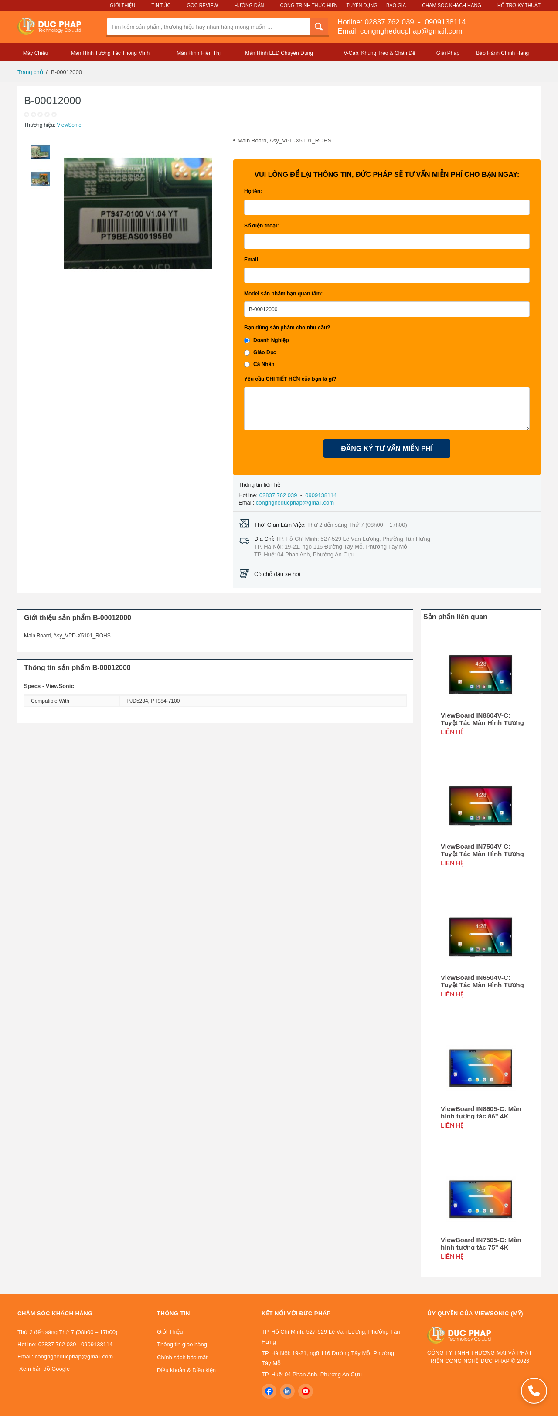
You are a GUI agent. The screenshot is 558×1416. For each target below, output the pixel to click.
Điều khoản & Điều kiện (186, 1370)
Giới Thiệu (122, 5)
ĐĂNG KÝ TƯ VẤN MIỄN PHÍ (387, 448)
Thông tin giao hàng (182, 1344)
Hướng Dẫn (249, 5)
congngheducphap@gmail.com (295, 502)
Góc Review (202, 5)
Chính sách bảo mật (182, 1357)
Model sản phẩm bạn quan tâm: (283, 294)
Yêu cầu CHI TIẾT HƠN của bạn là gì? (290, 379)
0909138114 (444, 22)
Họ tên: (253, 191)
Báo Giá (396, 5)
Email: (252, 260)
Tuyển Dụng (361, 5)
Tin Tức (160, 5)
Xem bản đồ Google (44, 1368)
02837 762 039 (390, 22)
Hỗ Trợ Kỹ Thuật (519, 5)
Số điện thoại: (261, 226)
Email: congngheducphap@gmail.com (400, 31)
